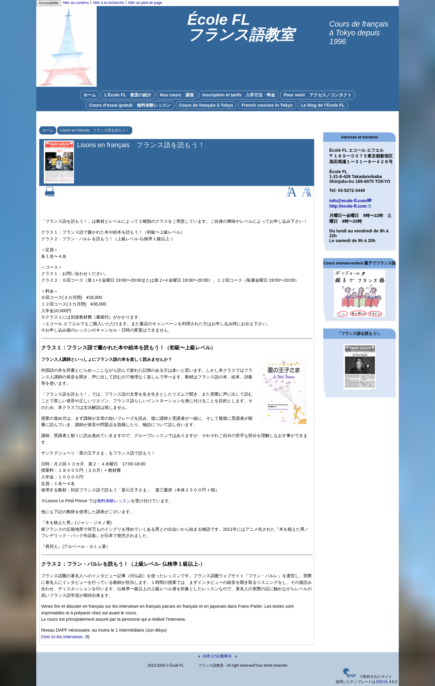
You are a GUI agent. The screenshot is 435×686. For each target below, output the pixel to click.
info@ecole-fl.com (348, 200)
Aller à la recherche (108, 3)
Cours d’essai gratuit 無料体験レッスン (129, 105)
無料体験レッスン (114, 500)
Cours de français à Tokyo (206, 105)
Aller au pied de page (145, 3)
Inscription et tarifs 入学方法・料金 (239, 94)
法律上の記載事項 (215, 656)
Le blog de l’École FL (323, 105)
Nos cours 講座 (177, 94)
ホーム (89, 94)
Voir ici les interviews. (63, 636)
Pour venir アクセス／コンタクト (318, 94)
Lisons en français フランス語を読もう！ (94, 130)
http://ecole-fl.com (348, 206)
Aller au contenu (76, 3)
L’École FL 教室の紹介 (128, 94)
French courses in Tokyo (266, 105)
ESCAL (382, 682)
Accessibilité (49, 3)
